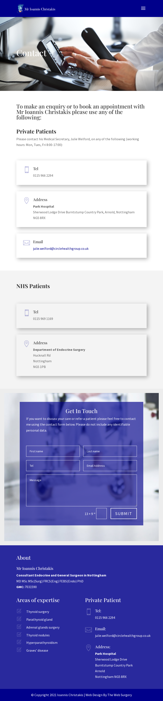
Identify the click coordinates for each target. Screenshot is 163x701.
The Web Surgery (119, 695)
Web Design (94, 695)
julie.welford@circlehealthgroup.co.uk (61, 248)
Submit (123, 513)
